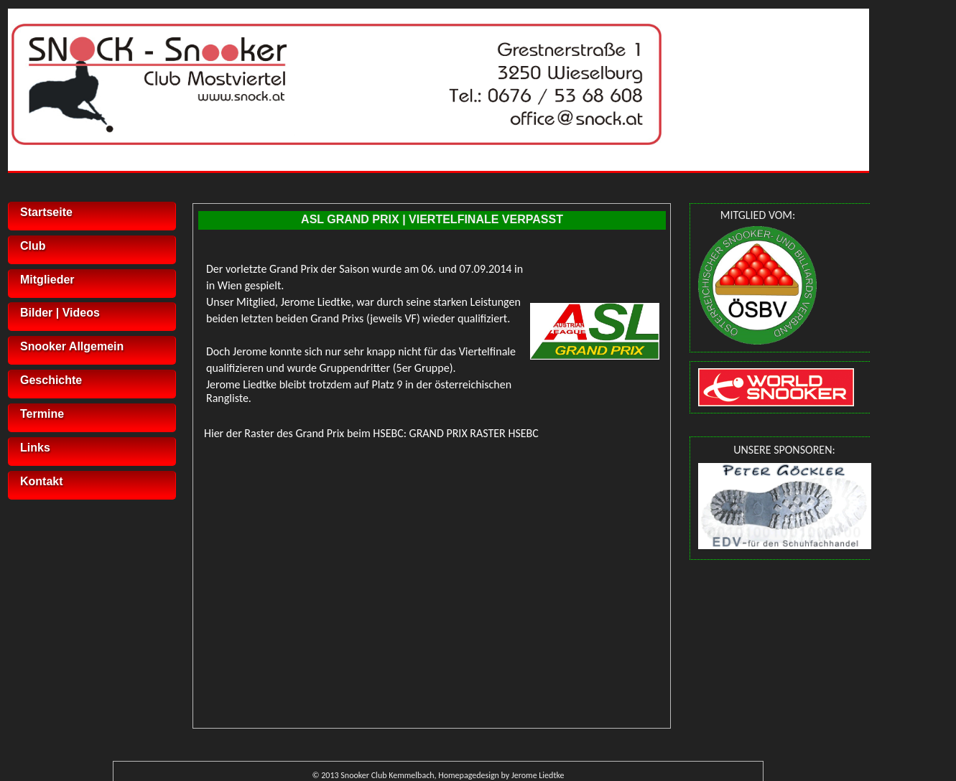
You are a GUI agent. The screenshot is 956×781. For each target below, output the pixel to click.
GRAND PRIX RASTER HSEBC (474, 433)
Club (33, 246)
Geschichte (51, 380)
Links (35, 447)
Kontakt (41, 481)
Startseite (46, 212)
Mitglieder (47, 279)
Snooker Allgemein (72, 346)
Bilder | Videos (60, 313)
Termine (42, 414)
